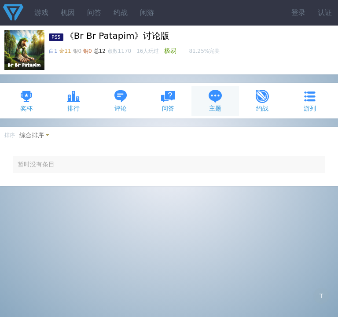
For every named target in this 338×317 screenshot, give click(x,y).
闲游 (147, 12)
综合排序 (31, 135)
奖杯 (26, 100)
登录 (298, 12)
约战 (121, 12)
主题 (215, 100)
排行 (73, 100)
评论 (121, 100)
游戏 (41, 12)
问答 (94, 12)
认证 (325, 12)
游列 (310, 100)
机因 (68, 12)
